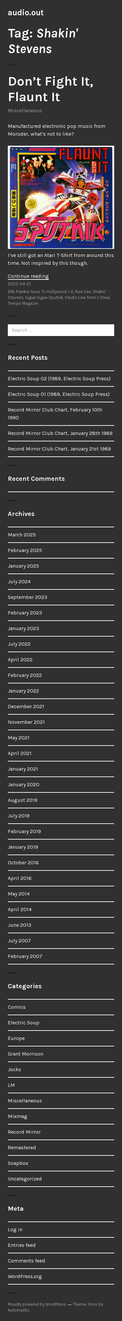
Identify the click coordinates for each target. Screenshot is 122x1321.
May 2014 (19, 894)
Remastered (22, 1147)
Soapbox (18, 1163)
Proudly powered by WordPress (37, 1304)
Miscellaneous (25, 110)
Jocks (14, 1069)
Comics (17, 1007)
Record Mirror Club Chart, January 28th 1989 (60, 433)
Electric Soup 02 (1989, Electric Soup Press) (59, 378)
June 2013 (19, 925)
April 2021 (20, 753)
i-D (71, 291)
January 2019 (23, 847)
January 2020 (23, 784)
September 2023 (27, 597)
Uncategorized (25, 1179)
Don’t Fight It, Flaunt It (50, 89)
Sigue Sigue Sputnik (44, 297)
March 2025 (22, 535)
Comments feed (26, 1261)
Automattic (18, 1310)
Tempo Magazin (23, 303)
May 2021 (19, 738)
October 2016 (23, 862)
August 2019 (22, 800)
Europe (16, 1038)
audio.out (26, 12)
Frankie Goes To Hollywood (41, 291)
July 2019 (19, 816)
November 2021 (26, 722)
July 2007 (19, 940)
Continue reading (28, 276)
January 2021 (23, 769)
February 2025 (25, 550)
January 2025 (23, 566)
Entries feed (22, 1245)
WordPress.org (25, 1276)
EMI (11, 291)
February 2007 (25, 956)
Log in (15, 1229)
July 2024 (19, 581)
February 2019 (24, 831)
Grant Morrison (25, 1054)
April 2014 (20, 909)
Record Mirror (24, 1132)
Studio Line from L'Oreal (87, 297)
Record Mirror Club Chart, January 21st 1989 (59, 449)
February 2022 (25, 675)
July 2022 (19, 644)
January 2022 (23, 691)
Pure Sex (83, 291)
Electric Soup (23, 1022)
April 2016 (20, 878)
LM (11, 1085)
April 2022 (20, 659)
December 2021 (26, 706)
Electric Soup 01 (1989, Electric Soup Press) (59, 394)
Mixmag (17, 1116)
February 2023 (25, 613)
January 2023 (23, 628)
